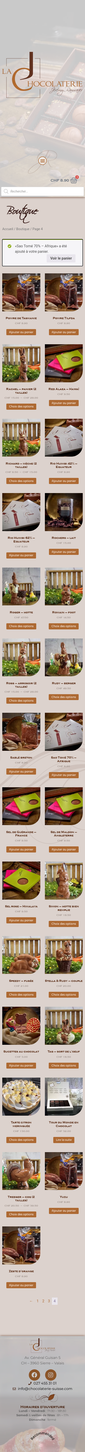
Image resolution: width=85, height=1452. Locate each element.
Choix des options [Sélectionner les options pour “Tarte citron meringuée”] (21, 1139)
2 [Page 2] (43, 1301)
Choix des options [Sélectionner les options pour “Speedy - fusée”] (21, 994)
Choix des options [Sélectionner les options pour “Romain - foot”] (63, 626)
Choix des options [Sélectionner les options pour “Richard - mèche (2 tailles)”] (21, 481)
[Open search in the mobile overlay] (42, 191)
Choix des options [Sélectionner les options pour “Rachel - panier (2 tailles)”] (21, 406)
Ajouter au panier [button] (21, 332)
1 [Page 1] (38, 1301)
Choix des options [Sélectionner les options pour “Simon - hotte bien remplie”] (63, 923)
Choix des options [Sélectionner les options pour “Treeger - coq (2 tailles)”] (21, 1214)
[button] (42, 161)
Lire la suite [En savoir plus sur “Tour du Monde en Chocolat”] (64, 1139)
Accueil (7, 229)
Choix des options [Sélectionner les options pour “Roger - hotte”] (21, 626)
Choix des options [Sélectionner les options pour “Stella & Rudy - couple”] (63, 994)
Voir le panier (61, 258)
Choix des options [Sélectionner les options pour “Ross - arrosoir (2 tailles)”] (21, 700)
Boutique (22, 229)
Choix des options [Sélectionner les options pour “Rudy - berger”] (63, 697)
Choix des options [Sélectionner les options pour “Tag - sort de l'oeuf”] (63, 1065)
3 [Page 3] (49, 1301)
